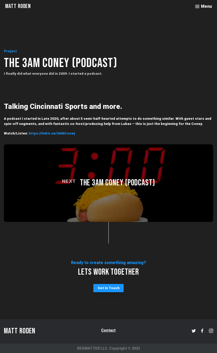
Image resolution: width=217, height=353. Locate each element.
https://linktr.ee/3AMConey (52, 133)
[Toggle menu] (203, 6)
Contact (108, 330)
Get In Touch (109, 288)
